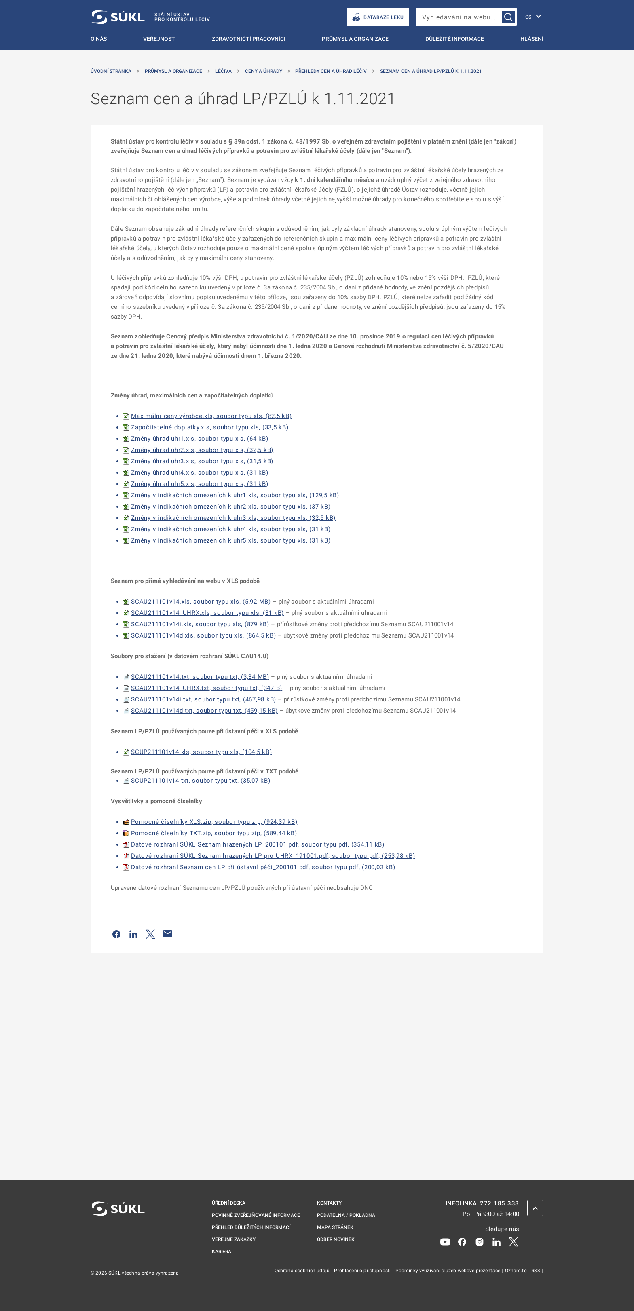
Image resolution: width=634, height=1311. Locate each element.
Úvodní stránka (111, 71)
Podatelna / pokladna (346, 1215)
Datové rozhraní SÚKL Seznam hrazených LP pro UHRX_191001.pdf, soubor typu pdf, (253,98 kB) (273, 855)
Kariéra (221, 1251)
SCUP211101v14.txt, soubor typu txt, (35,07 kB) (201, 780)
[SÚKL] (150, 17)
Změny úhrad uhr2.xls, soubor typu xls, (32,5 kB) (202, 450)
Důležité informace (454, 39)
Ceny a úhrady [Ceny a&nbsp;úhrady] (263, 71)
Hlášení (531, 39)
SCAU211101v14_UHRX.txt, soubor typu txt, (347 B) (206, 688)
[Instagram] (479, 1241)
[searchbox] (466, 17)
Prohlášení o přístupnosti (363, 1270)
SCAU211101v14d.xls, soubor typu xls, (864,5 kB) (203, 635)
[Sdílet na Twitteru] (150, 933)
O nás (99, 39)
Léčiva (223, 71)
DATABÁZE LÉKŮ (378, 17)
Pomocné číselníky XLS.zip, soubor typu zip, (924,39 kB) (214, 821)
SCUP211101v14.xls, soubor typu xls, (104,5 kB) (201, 752)
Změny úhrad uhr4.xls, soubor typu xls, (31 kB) (199, 472)
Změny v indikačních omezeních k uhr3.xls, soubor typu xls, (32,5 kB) (233, 517)
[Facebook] (462, 1241)
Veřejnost (159, 39)
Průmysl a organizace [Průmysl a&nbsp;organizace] (173, 71)
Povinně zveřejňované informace (256, 1215)
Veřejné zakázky (234, 1239)
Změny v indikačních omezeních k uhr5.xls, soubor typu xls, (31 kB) (231, 540)
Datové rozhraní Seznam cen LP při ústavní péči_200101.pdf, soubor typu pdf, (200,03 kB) (263, 867)
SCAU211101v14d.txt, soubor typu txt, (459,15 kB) (204, 710)
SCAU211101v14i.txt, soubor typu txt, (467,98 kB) (203, 699)
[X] (513, 1241)
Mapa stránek (335, 1227)
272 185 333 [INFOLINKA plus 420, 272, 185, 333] (499, 1204)
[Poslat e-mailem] (167, 933)
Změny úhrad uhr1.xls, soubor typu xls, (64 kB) (199, 438)
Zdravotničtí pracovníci (248, 39)
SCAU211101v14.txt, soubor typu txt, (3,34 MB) (200, 676)
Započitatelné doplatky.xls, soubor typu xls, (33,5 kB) (210, 427)
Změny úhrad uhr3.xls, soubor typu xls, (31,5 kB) (202, 461)
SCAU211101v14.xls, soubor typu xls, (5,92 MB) (201, 601)
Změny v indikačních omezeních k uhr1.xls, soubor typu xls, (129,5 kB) (235, 495)
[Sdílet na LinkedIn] (133, 933)
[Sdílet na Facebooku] (116, 933)
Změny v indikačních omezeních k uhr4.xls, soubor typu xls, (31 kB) (231, 529)
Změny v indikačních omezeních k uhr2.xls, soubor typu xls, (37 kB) (231, 506)
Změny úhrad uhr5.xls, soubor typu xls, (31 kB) (199, 484)
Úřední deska (228, 1203)
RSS (536, 1270)
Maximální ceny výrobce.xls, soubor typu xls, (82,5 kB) (211, 416)
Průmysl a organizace (355, 39)
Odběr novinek (336, 1239)
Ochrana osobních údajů (303, 1270)
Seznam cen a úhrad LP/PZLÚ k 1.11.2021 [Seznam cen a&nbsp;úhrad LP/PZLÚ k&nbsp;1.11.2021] (431, 71)
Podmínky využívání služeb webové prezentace (448, 1270)
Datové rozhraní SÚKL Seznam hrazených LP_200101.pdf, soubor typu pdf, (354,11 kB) (258, 844)
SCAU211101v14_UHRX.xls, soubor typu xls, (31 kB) (207, 612)
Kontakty (329, 1203)
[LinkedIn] (496, 1241)
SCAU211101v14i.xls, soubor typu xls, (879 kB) (200, 624)
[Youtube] (445, 1241)
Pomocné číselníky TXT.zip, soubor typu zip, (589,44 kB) (214, 833)
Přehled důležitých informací (251, 1227)
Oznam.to (516, 1270)
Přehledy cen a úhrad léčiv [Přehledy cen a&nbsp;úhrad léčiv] (331, 71)
